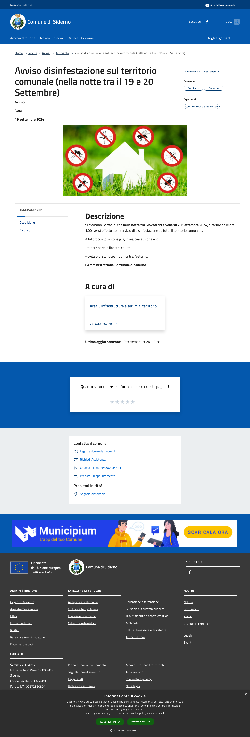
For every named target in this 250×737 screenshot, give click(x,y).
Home (19, 53)
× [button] (245, 694)
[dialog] (125, 713)
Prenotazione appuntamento (87, 665)
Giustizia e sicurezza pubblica (145, 608)
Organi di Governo (22, 602)
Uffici (13, 616)
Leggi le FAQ (76, 679)
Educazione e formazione (142, 601)
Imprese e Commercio (82, 616)
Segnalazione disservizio (84, 672)
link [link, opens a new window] (163, 713)
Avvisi (46, 53)
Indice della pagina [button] (31, 210)
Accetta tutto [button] (110, 721)
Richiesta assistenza (81, 686)
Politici (14, 630)
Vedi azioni (213, 71)
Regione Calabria (21, 5)
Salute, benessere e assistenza (146, 630)
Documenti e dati (21, 644)
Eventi (188, 642)
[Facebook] (200, 21)
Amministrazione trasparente (145, 665)
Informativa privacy (139, 679)
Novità (32, 53)
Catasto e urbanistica (82, 623)
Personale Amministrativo (27, 637)
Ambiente (62, 53)
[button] (125, 730)
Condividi (193, 71)
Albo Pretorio (134, 672)
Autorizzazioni (135, 637)
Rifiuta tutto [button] (140, 721)
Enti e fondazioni (21, 623)
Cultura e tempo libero (83, 609)
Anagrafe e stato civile (83, 602)
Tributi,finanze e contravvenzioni (147, 616)
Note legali (133, 686)
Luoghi (188, 635)
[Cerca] (235, 21)
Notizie (188, 602)
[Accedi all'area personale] (220, 5)
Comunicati (191, 609)
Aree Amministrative (24, 609)
